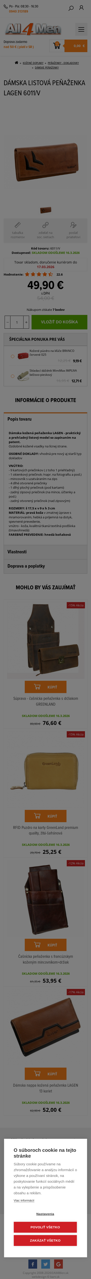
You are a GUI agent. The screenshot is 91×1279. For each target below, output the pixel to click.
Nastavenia (45, 1214)
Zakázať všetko (45, 1240)
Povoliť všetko (45, 1227)
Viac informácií (24, 1200)
